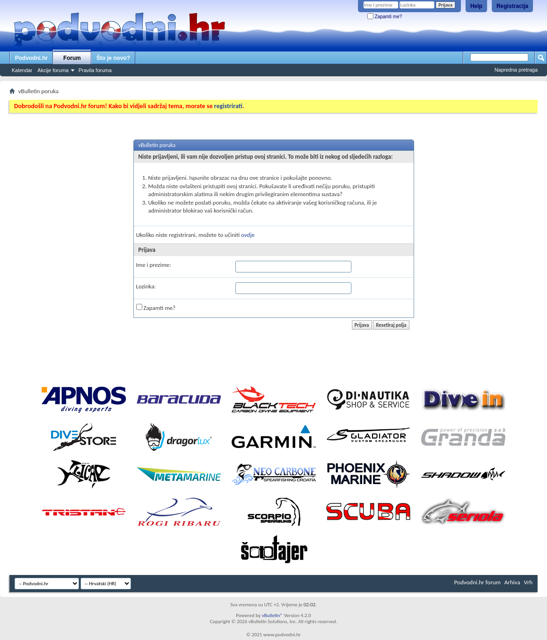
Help (476, 6)
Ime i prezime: (153, 264)
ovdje (248, 234)
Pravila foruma (95, 70)
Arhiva (512, 582)
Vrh (528, 582)
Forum (71, 58)
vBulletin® (272, 615)
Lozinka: (146, 286)
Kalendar (22, 70)
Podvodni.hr (31, 58)
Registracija (512, 6)
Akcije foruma (53, 70)
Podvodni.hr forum (477, 582)
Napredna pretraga (516, 70)
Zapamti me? (384, 16)
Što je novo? (113, 58)
